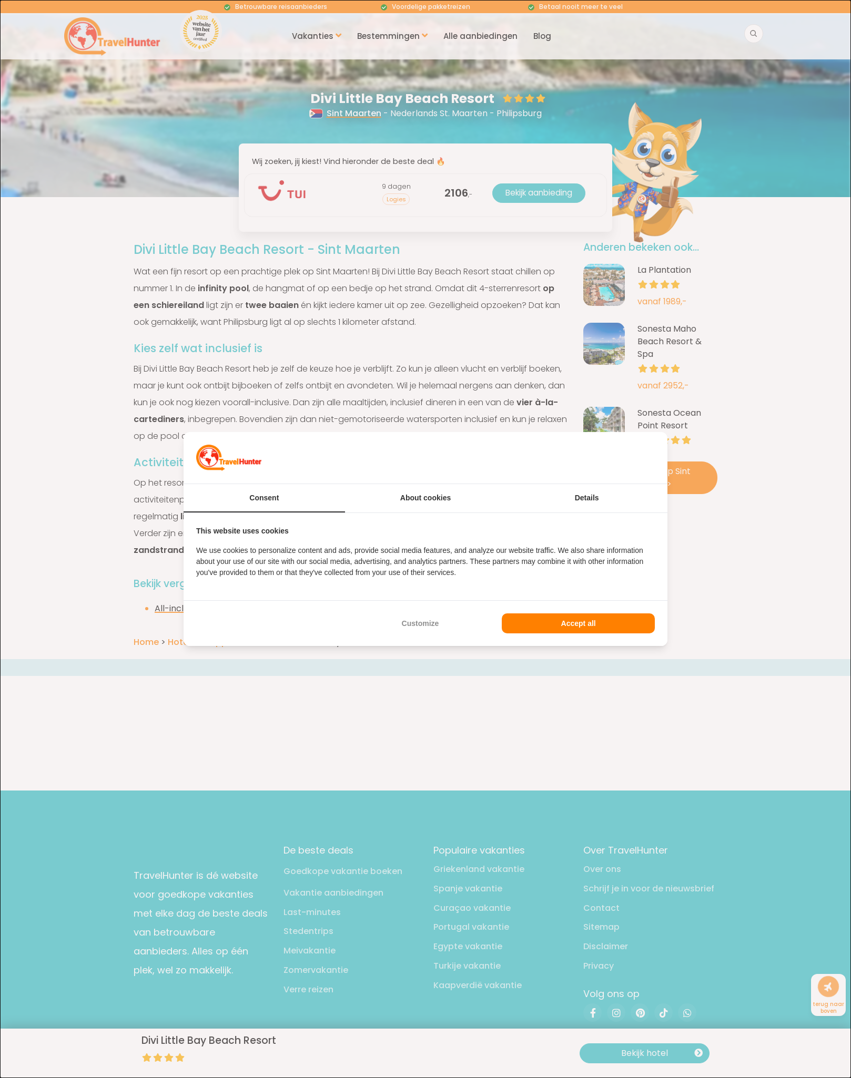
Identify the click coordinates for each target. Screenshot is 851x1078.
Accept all (578, 623)
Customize (420, 623)
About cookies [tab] (425, 498)
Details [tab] (587, 498)
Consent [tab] (264, 498)
